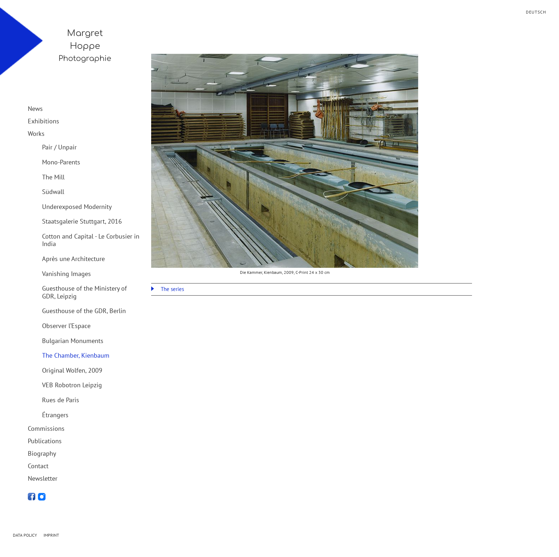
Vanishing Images (66, 274)
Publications (45, 441)
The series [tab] (171, 289)
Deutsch (536, 12)
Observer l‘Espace (66, 326)
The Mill (53, 177)
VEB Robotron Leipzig (72, 385)
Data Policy (25, 535)
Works (36, 133)
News (35, 108)
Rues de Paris (60, 400)
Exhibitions (43, 121)
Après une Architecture (73, 259)
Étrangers (55, 415)
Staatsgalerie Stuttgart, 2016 (82, 221)
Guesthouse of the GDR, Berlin (84, 311)
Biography (42, 453)
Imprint (51, 535)
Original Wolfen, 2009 (72, 370)
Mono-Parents (61, 162)
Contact (38, 466)
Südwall (53, 192)
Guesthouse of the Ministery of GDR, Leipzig (84, 292)
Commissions (46, 428)
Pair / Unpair (59, 147)
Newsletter (42, 478)
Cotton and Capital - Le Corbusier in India (90, 240)
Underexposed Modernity (77, 207)
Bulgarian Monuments (72, 341)
